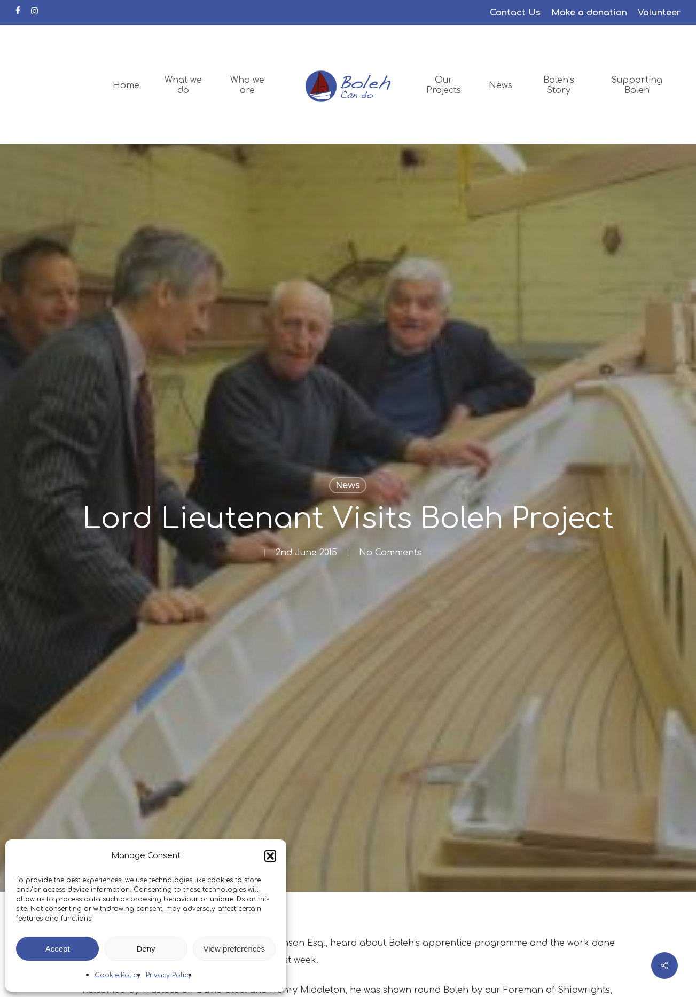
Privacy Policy (169, 975)
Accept (57, 948)
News (347, 485)
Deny (145, 948)
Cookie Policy (117, 975)
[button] (270, 856)
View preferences (234, 948)
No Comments (390, 553)
